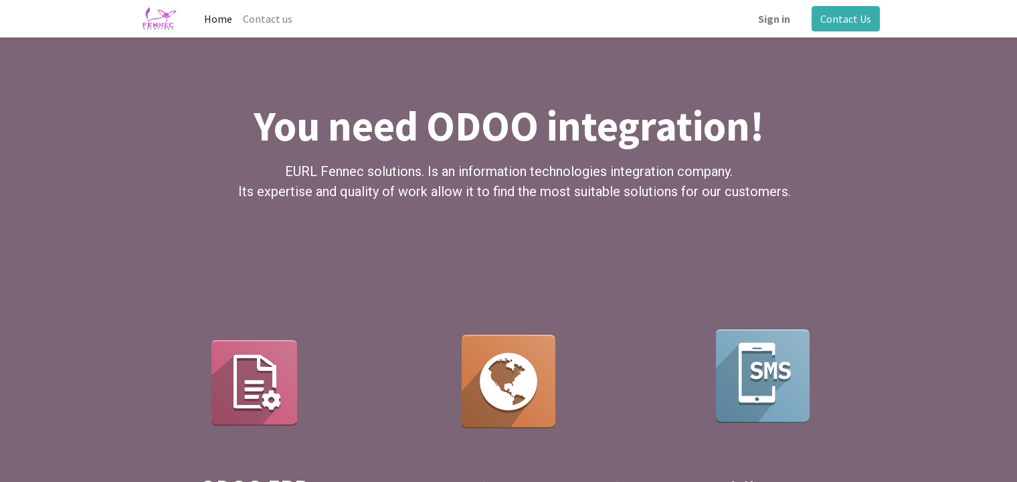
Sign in (774, 18)
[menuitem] (218, 18)
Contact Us (845, 18)
